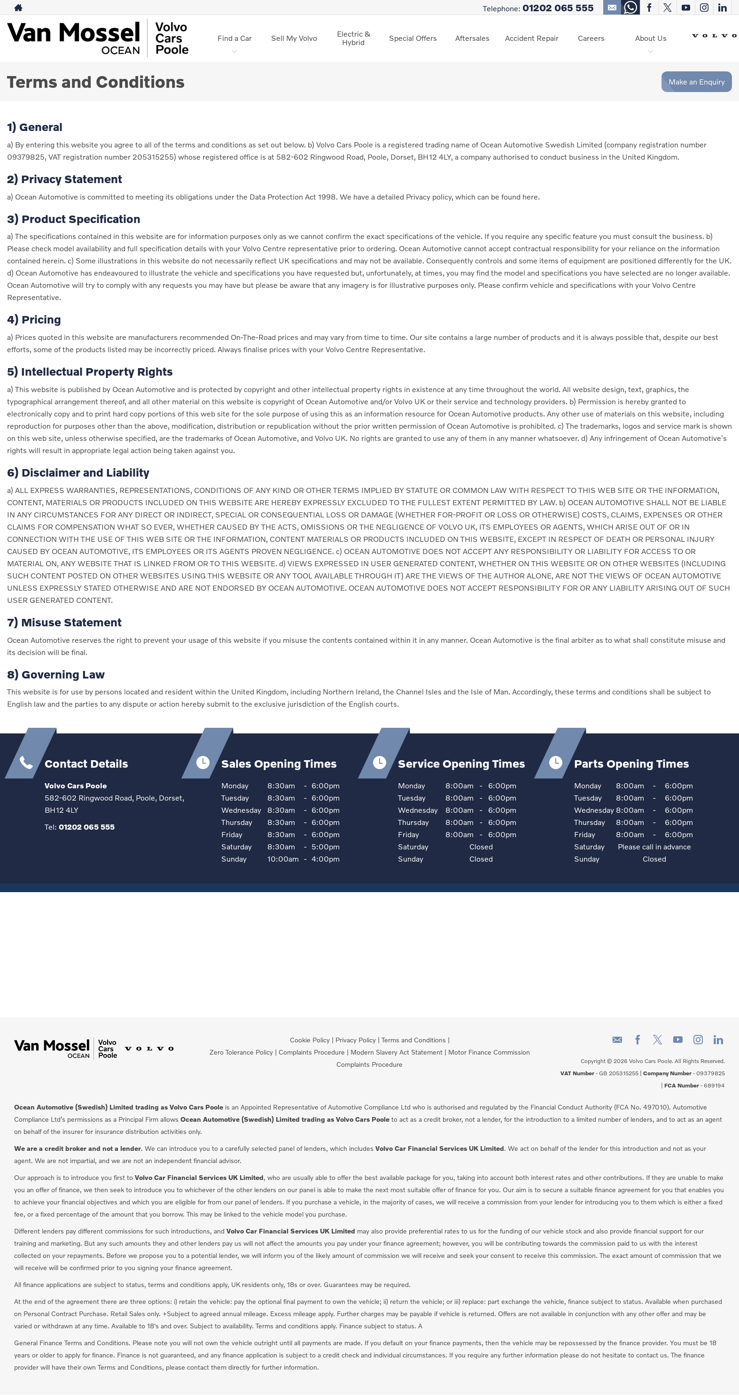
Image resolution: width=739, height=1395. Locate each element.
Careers (591, 37)
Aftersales (472, 37)
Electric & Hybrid (353, 37)
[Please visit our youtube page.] (686, 7)
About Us (651, 37)
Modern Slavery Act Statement (396, 1052)
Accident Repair (532, 37)
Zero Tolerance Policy (241, 1052)
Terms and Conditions (413, 1040)
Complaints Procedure (312, 1052)
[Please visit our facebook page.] (649, 7)
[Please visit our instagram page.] (704, 7)
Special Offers (413, 37)
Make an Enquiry (697, 81)
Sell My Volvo (294, 37)
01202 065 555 (558, 7)
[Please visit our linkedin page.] (722, 7)
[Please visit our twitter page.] (667, 7)
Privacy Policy (355, 1040)
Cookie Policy (310, 1040)
